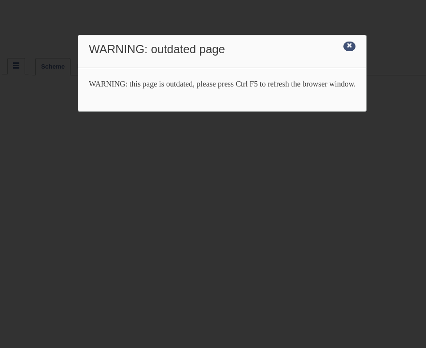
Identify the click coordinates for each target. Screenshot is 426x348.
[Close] (349, 46)
